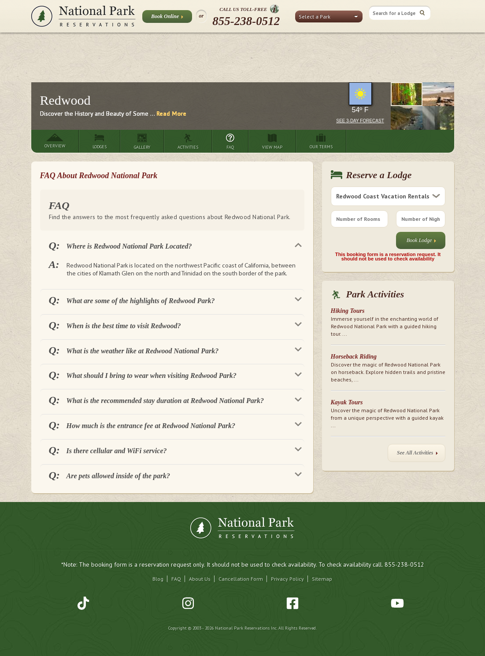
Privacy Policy (287, 578)
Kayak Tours (347, 402)
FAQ (176, 578)
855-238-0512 (246, 21)
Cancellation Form (240, 578)
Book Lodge (422, 242)
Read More (171, 113)
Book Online (167, 18)
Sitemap (322, 578)
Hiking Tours (348, 311)
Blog (157, 578)
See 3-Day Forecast (360, 120)
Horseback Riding (354, 356)
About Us (200, 578)
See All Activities (417, 455)
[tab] (172, 245)
